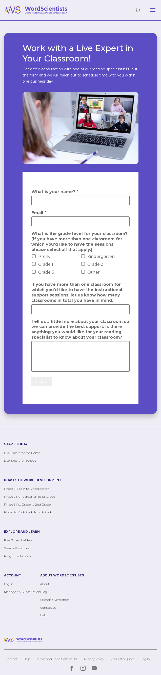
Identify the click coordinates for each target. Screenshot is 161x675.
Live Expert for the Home (22, 453)
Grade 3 (46, 272)
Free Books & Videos (18, 540)
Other (93, 272)
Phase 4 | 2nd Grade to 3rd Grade (28, 512)
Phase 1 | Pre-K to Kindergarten (26, 489)
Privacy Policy (94, 659)
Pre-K (44, 256)
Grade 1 (45, 264)
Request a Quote (122, 659)
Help (43, 615)
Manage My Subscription (22, 592)
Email (38, 212)
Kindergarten (101, 256)
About (44, 584)
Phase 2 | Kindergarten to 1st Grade (29, 496)
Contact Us (48, 607)
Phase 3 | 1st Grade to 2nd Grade (27, 504)
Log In (8, 584)
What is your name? (54, 191)
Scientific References (54, 600)
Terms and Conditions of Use (57, 659)
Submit (41, 381)
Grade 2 (95, 264)
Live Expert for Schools (20, 460)
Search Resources (16, 548)
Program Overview (17, 556)
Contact (11, 659)
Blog (43, 592)
